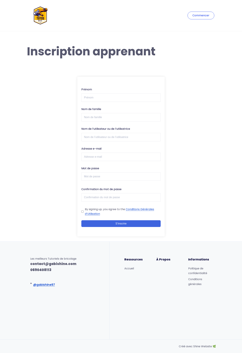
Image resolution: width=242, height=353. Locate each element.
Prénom (86, 89)
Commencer (200, 15)
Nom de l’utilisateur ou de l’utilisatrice (105, 129)
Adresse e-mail (91, 149)
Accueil (129, 268)
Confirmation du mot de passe (101, 189)
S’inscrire (121, 223)
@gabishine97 (44, 285)
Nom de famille (91, 109)
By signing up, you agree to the (119, 211)
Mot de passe (90, 168)
